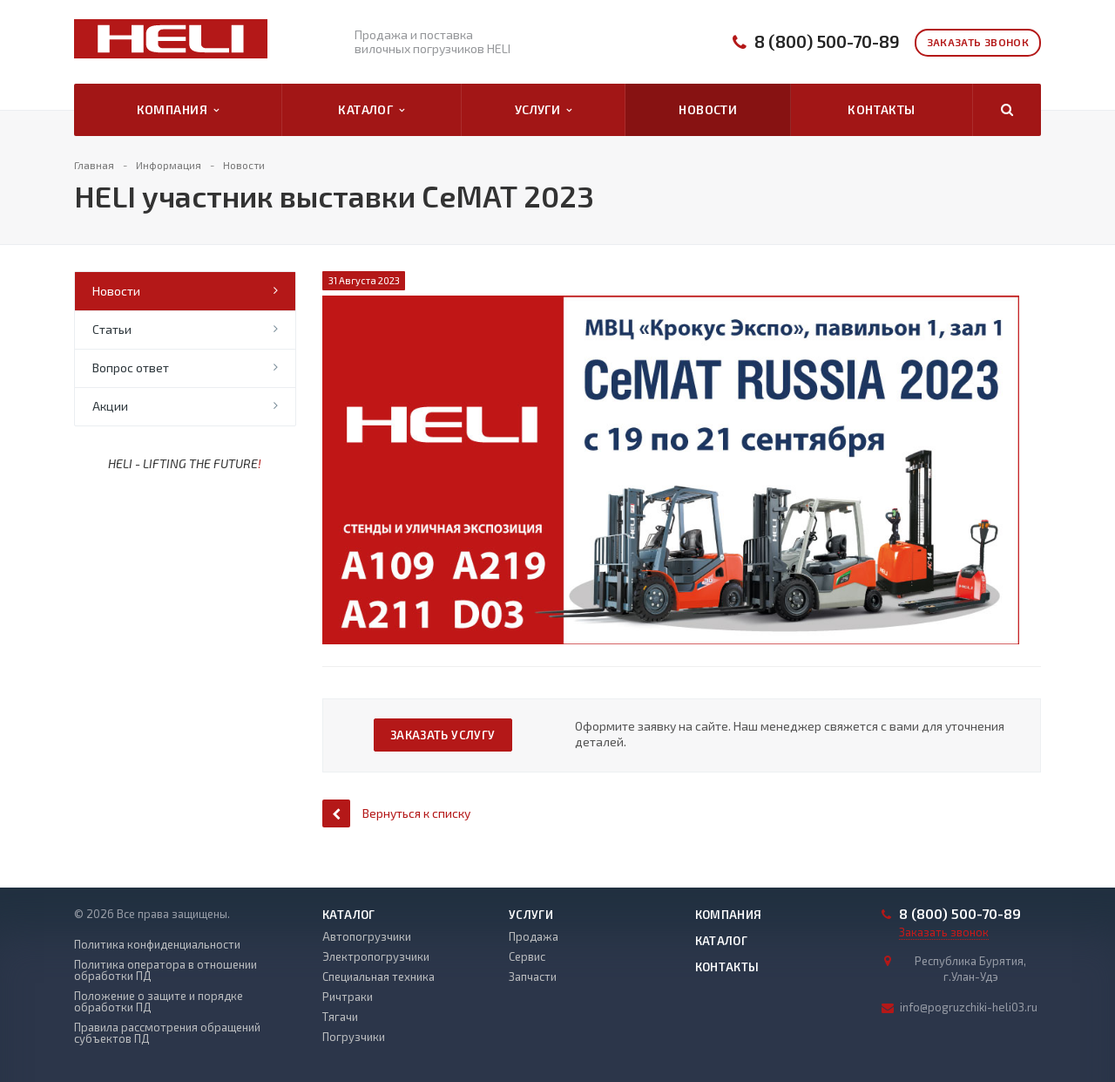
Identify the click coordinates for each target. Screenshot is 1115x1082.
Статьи (112, 329)
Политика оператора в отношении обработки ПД (165, 970)
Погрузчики (353, 1037)
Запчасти (533, 976)
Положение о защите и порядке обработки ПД (158, 1001)
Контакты (881, 109)
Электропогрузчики (375, 956)
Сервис (527, 956)
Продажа (533, 936)
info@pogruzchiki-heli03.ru (968, 1007)
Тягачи (340, 1017)
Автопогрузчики (366, 936)
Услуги (543, 110)
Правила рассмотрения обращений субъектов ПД (167, 1033)
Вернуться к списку (396, 813)
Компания (178, 110)
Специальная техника (378, 976)
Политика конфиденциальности (157, 944)
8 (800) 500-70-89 (827, 41)
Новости (708, 109)
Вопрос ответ (130, 367)
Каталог (371, 110)
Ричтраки (347, 997)
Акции (110, 405)
